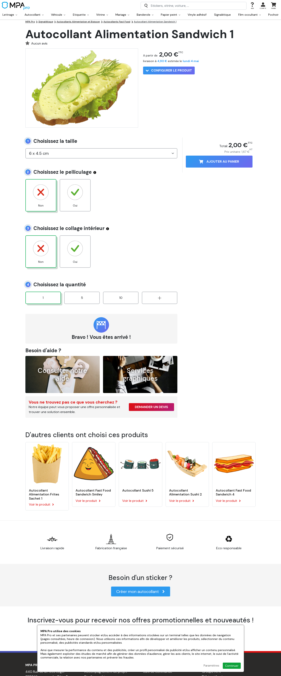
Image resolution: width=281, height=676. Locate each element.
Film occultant (249, 14)
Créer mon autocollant (140, 591)
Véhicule (58, 14)
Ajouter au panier (219, 161)
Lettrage (9, 14)
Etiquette (81, 14)
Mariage (122, 14)
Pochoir (273, 14)
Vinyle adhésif (197, 14)
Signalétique (222, 14)
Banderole (145, 14)
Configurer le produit (169, 70)
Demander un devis (151, 407)
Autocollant (34, 14)
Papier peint (170, 14)
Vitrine (102, 14)
